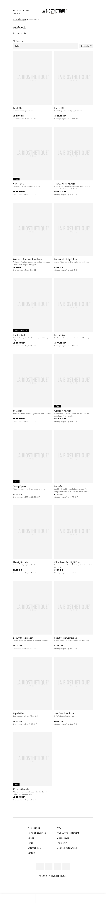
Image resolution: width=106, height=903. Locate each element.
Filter (45, 45)
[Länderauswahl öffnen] (75, 10)
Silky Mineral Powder (64, 183)
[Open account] (83, 10)
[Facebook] (48, 866)
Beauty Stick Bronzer (23, 637)
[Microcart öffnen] (75, 14)
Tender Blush (19, 334)
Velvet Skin (18, 183)
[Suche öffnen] (88, 898)
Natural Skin (60, 107)
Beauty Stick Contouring (65, 637)
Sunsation (17, 410)
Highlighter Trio (20, 562)
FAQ (59, 827)
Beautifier (58, 486)
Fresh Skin (18, 107)
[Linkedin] (40, 866)
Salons (30, 837)
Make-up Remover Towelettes (27, 259)
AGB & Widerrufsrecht (68, 832)
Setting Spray (19, 486)
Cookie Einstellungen (67, 847)
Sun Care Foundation (64, 713)
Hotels (30, 842)
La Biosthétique (19, 19)
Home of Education (36, 832)
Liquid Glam (19, 713)
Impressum (62, 842)
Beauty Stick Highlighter (65, 259)
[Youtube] (57, 866)
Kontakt (31, 852)
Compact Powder (62, 410)
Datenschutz (63, 837)
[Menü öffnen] (53, 898)
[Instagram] (66, 866)
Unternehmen (34, 847)
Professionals (33, 827)
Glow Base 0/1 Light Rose (67, 562)
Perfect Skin (60, 334)
